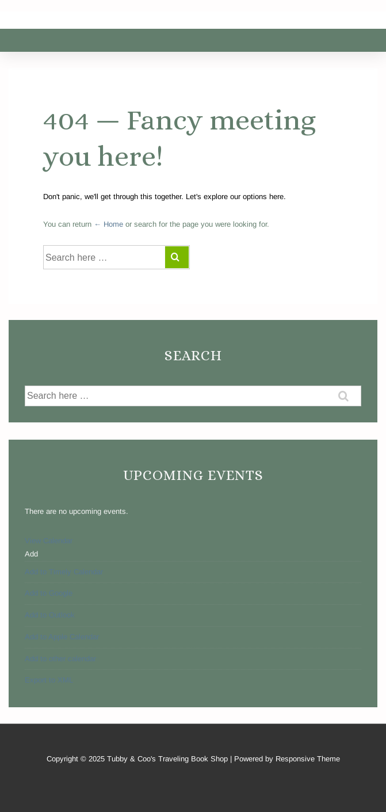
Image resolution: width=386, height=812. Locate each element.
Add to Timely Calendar (64, 571)
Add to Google (48, 593)
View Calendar (48, 540)
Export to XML (49, 680)
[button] (31, 554)
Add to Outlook (50, 615)
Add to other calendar (60, 658)
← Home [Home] (108, 224)
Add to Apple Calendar (62, 636)
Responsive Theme (308, 758)
